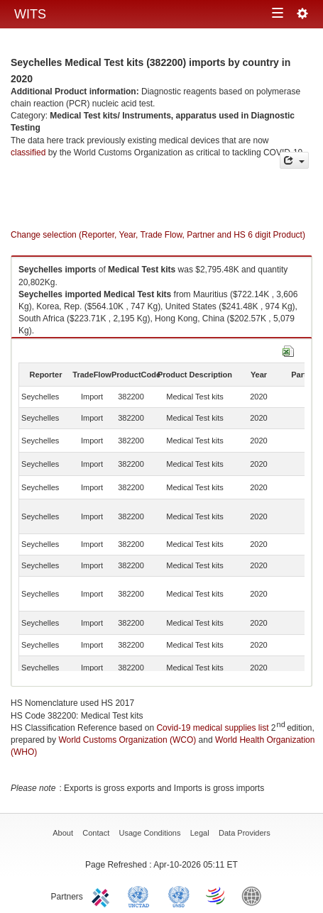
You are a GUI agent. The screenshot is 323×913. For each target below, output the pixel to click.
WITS (30, 14)
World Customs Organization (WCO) (127, 740)
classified (28, 152)
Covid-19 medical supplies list (212, 728)
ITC (103, 895)
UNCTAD (141, 895)
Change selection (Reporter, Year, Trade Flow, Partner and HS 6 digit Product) (158, 235)
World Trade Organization (216, 895)
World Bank (255, 895)
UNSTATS (179, 895)
